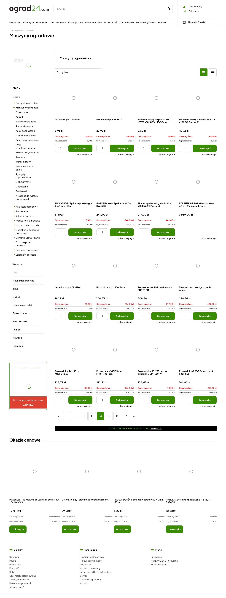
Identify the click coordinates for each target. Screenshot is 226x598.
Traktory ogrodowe (26, 121)
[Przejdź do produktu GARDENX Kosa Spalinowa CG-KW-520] (115, 182)
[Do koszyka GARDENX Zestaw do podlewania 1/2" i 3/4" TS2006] (174, 529)
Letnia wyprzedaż (22, 304)
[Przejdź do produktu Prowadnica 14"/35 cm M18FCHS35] (73, 349)
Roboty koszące (24, 126)
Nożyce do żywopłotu (27, 152)
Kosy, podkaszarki (25, 130)
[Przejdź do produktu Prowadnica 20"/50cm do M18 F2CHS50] (198, 349)
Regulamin (85, 564)
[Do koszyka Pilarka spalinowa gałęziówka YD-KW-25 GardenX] (163, 232)
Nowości (17, 337)
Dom (15, 272)
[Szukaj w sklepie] (110, 9)
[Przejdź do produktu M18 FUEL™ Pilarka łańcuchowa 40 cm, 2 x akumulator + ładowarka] (198, 182)
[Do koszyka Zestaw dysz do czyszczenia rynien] (205, 316)
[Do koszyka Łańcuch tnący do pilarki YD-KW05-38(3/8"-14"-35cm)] (163, 148)
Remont (17, 329)
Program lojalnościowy (92, 556)
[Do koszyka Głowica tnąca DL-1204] (80, 316)
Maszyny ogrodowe (27, 107)
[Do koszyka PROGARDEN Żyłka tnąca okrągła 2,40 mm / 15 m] (80, 232)
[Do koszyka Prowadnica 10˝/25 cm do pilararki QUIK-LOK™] (163, 400)
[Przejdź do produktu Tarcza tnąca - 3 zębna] (73, 98)
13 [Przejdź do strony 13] (92, 416)
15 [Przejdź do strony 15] (109, 416)
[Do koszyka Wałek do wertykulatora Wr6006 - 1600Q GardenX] (205, 148)
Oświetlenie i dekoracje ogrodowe (27, 231)
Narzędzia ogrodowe (27, 206)
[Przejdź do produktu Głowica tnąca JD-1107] (115, 98)
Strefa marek (20, 321)
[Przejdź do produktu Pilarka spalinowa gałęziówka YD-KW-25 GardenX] (156, 182)
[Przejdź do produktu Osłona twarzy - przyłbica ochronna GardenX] (87, 475)
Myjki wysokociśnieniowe (26, 146)
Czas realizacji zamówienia (22, 575)
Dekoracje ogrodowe (27, 250)
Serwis (83, 575)
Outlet (16, 296)
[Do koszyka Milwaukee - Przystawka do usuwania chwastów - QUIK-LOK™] (18, 529)
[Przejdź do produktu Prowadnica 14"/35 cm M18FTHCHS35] (115, 349)
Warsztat (18, 264)
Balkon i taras (20, 313)
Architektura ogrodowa (28, 220)
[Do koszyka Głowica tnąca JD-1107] (122, 148)
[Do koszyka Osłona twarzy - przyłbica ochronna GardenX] (70, 529)
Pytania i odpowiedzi (20, 583)
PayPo (12, 560)
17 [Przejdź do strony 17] (125, 416)
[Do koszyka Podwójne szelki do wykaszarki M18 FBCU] (163, 316)
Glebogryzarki (23, 181)
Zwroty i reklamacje (19, 579)
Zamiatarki (21, 191)
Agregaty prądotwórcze (23, 176)
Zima (15, 288)
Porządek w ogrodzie (27, 103)
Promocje (18, 345)
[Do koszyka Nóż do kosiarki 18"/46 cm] (122, 316)
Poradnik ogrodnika (90, 579)
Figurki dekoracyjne (23, 280)
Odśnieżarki (22, 186)
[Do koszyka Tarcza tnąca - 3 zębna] (80, 148)
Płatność (14, 568)
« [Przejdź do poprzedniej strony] (59, 416)
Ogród (16, 96)
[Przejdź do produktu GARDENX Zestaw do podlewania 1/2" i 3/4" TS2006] (191, 475)
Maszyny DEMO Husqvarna (164, 560)
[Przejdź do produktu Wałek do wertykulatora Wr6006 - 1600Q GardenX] (198, 98)
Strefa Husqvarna (160, 564)
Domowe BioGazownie (28, 237)
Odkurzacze (22, 112)
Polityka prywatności (91, 560)
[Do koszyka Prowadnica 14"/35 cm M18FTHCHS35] (122, 400)
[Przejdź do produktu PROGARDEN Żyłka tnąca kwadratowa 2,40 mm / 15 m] (139, 475)
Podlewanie (22, 211)
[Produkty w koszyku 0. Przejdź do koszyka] (197, 22)
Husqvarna (156, 556)
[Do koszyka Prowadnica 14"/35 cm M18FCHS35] (80, 400)
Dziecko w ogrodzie (26, 254)
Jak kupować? (16, 587)
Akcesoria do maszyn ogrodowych (27, 197)
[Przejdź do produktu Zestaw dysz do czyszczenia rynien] (198, 265)
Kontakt (84, 583)
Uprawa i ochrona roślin (28, 225)
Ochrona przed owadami (23, 244)
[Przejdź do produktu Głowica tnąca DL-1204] (73, 265)
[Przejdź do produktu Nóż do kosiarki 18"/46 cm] (115, 265)
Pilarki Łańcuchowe (26, 135)
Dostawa (14, 556)
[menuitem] (14, 22)
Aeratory (20, 157)
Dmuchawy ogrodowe (27, 140)
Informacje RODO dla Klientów (95, 572)
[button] (84, 154)
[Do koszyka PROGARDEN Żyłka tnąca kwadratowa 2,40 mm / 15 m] (122, 529)
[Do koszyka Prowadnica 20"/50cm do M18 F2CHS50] (205, 400)
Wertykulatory (23, 161)
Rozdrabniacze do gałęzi (25, 168)
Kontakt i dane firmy (90, 568)
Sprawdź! (156, 428)
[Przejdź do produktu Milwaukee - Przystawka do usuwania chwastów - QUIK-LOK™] (34, 475)
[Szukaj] (168, 9)
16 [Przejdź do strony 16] (117, 416)
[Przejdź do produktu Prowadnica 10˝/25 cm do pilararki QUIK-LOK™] (156, 349)
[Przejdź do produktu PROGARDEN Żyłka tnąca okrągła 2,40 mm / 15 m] (73, 182)
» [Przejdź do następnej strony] (134, 416)
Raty (11, 572)
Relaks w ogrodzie (25, 216)
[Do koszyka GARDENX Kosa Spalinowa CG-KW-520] (122, 232)
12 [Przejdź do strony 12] (84, 416)
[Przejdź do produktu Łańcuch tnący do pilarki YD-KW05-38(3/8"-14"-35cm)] (156, 98)
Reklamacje (15, 564)
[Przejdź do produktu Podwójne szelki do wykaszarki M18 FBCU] (156, 265)
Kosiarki (20, 116)
